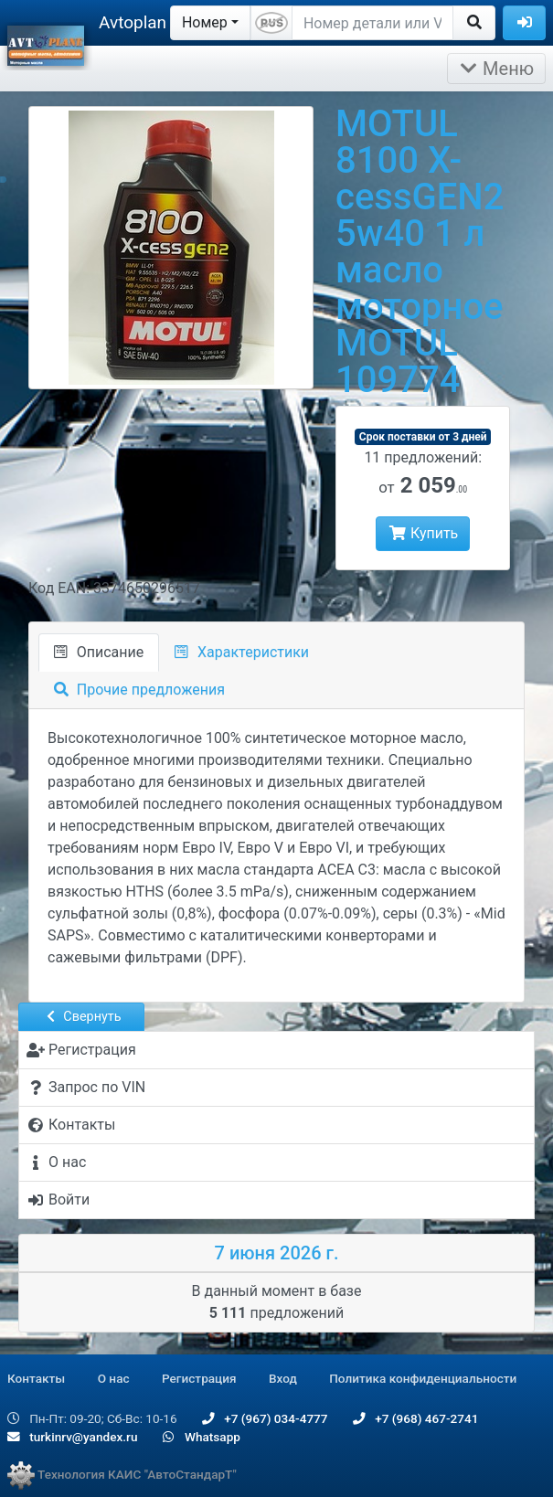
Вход (283, 1378)
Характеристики (242, 652)
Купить (423, 533)
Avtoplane (137, 22)
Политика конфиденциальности (422, 1378)
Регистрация (199, 1378)
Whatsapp (201, 1436)
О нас (114, 1378)
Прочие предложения (139, 689)
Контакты (36, 1378)
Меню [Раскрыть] (496, 69)
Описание (99, 652)
